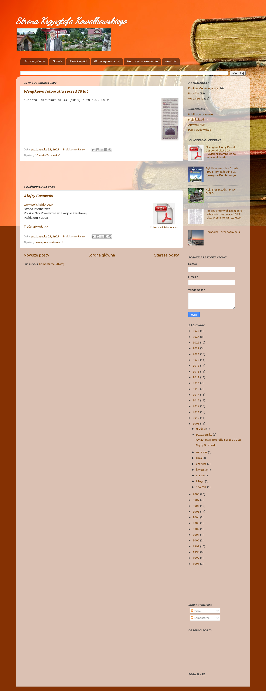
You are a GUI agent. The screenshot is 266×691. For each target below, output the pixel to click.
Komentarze (200, 618)
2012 (196, 406)
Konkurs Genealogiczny (203, 88)
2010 (196, 417)
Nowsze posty (36, 255)
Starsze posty (166, 255)
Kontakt (170, 61)
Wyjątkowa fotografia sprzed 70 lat (56, 91)
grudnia (201, 428)
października (204, 434)
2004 (196, 517)
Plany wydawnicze (106, 61)
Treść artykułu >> (36, 226)
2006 (196, 505)
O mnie (57, 61)
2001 (196, 534)
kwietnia (201, 469)
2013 (196, 400)
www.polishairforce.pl (38, 204)
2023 (196, 342)
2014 (196, 394)
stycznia (201, 487)
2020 (196, 360)
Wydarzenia (196, 98)
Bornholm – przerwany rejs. (223, 232)
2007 (196, 500)
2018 (196, 371)
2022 (196, 348)
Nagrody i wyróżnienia (142, 61)
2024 (196, 336)
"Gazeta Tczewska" (47, 155)
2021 (196, 354)
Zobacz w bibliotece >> (164, 227)
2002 (196, 529)
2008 (196, 494)
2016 (196, 383)
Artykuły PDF (196, 124)
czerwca (201, 463)
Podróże (193, 93)
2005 (196, 511)
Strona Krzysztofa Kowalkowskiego (71, 20)
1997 (196, 557)
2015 (196, 389)
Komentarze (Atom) (51, 264)
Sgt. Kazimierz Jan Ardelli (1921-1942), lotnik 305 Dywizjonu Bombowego (222, 172)
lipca (199, 458)
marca (200, 475)
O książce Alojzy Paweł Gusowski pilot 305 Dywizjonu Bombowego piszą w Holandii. (221, 152)
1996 (196, 563)
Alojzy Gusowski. (39, 196)
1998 (196, 552)
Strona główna (34, 61)
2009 (196, 423)
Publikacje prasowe (200, 114)
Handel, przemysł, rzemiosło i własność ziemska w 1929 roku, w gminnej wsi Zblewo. (224, 214)
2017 (196, 377)
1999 (196, 546)
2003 (196, 523)
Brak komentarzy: (74, 149)
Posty (196, 610)
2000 (196, 540)
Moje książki (77, 61)
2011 (196, 412)
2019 (196, 365)
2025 (196, 330)
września (202, 452)
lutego (200, 481)
